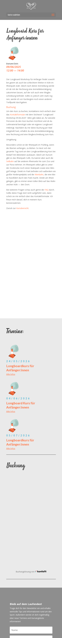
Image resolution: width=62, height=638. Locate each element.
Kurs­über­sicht (22, 208)
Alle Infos (10, 374)
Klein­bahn (39, 174)
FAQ (46, 189)
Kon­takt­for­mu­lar (17, 114)
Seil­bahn (10, 161)
